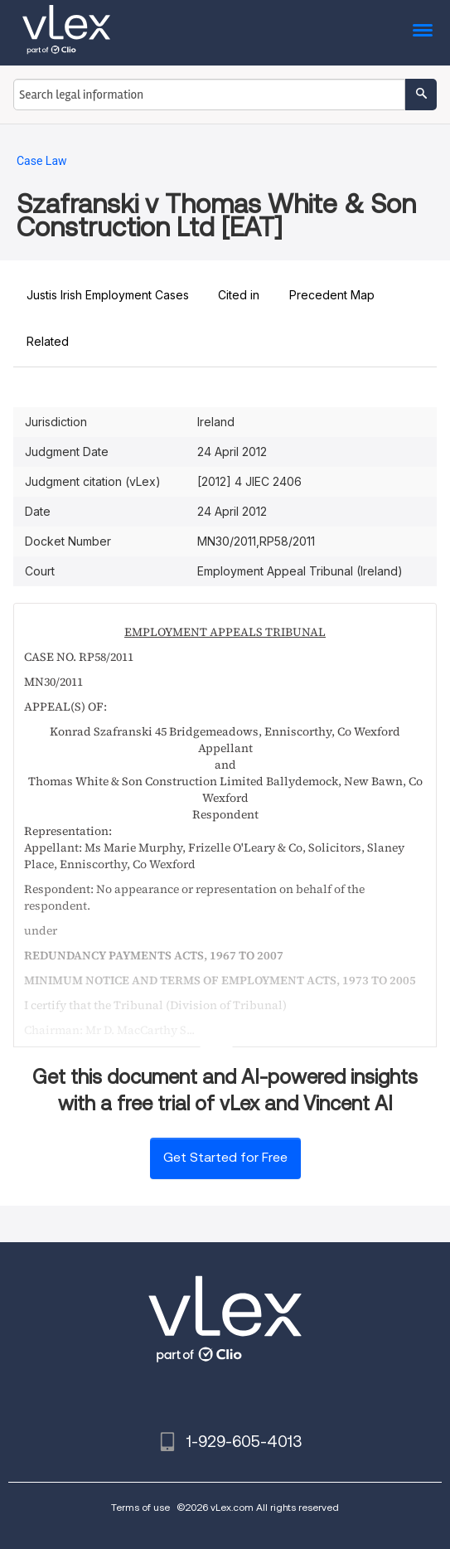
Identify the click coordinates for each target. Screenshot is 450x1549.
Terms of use (140, 1507)
